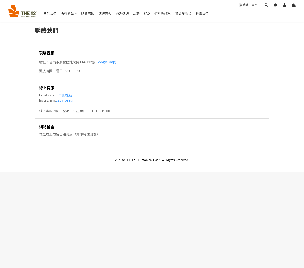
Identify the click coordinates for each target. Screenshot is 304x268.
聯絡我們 (202, 13)
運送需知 (105, 13)
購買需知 (87, 13)
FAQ (147, 13)
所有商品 (69, 13)
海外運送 (122, 13)
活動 (136, 13)
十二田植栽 (63, 94)
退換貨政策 (162, 13)
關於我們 (50, 13)
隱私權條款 (183, 13)
